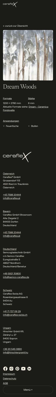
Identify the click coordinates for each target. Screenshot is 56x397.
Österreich (8, 173)
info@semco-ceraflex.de (16, 277)
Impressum (9, 373)
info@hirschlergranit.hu (15, 352)
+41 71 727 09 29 (12, 311)
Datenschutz (9, 378)
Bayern (6, 211)
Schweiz (7, 290)
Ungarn (7, 327)
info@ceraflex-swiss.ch (15, 314)
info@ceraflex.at (11, 198)
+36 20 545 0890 (12, 349)
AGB (5, 383)
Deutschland (9, 249)
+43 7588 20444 (12, 194)
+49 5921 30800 (12, 273)
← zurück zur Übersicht (15, 25)
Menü (28, 389)
